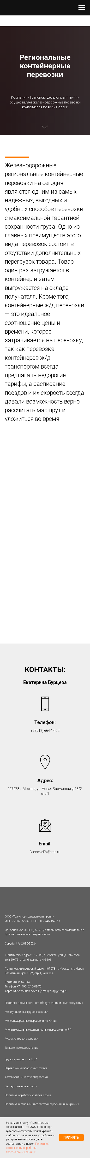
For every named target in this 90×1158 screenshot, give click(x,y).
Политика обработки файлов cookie (28, 1095)
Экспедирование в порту (21, 1086)
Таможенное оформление (21, 1047)
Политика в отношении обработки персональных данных (42, 1104)
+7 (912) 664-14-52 (45, 731)
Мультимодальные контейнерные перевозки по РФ (38, 1029)
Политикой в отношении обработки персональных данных (27, 1148)
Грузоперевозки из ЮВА (21, 1059)
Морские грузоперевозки (21, 1038)
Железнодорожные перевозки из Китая (31, 1020)
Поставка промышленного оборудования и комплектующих (44, 1003)
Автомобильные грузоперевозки (26, 1077)
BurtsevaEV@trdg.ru (45, 852)
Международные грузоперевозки (26, 1012)
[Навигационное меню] (81, 7)
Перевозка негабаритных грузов (26, 1068)
